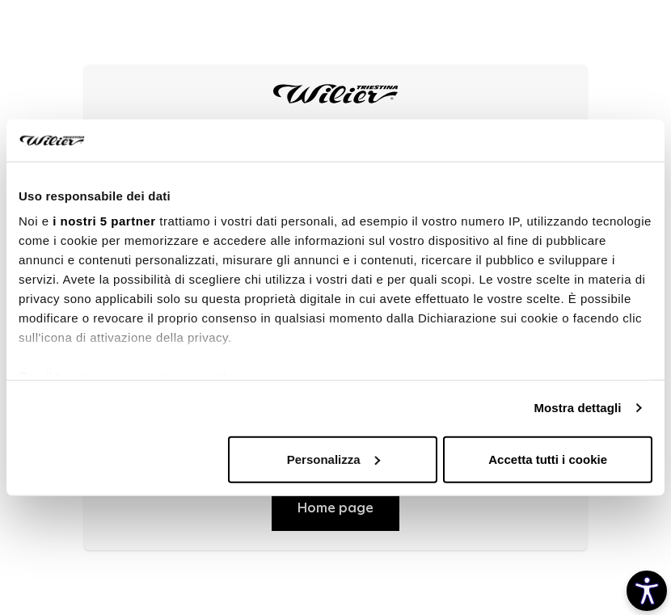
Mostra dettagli (577, 408)
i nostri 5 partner (104, 221)
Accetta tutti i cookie (547, 459)
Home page (335, 508)
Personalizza (333, 459)
